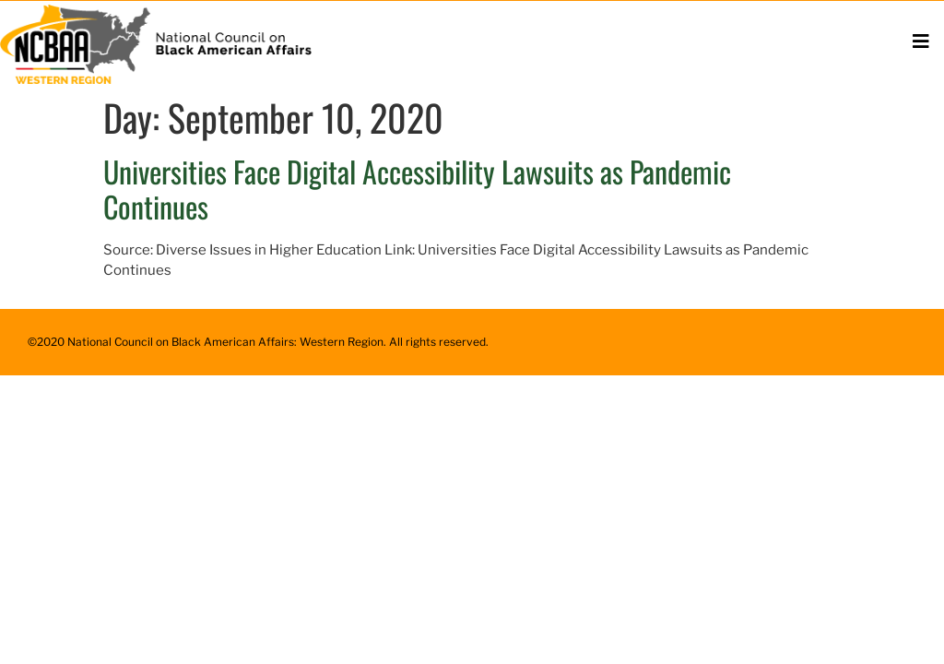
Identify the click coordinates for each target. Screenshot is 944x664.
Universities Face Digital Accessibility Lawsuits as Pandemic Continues (417, 188)
